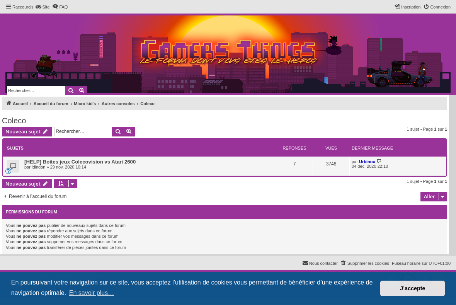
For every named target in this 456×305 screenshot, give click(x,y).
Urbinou (367, 161)
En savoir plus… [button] (91, 293)
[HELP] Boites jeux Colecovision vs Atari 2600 (80, 162)
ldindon (38, 167)
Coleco (14, 120)
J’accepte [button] (412, 288)
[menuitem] (42, 7)
